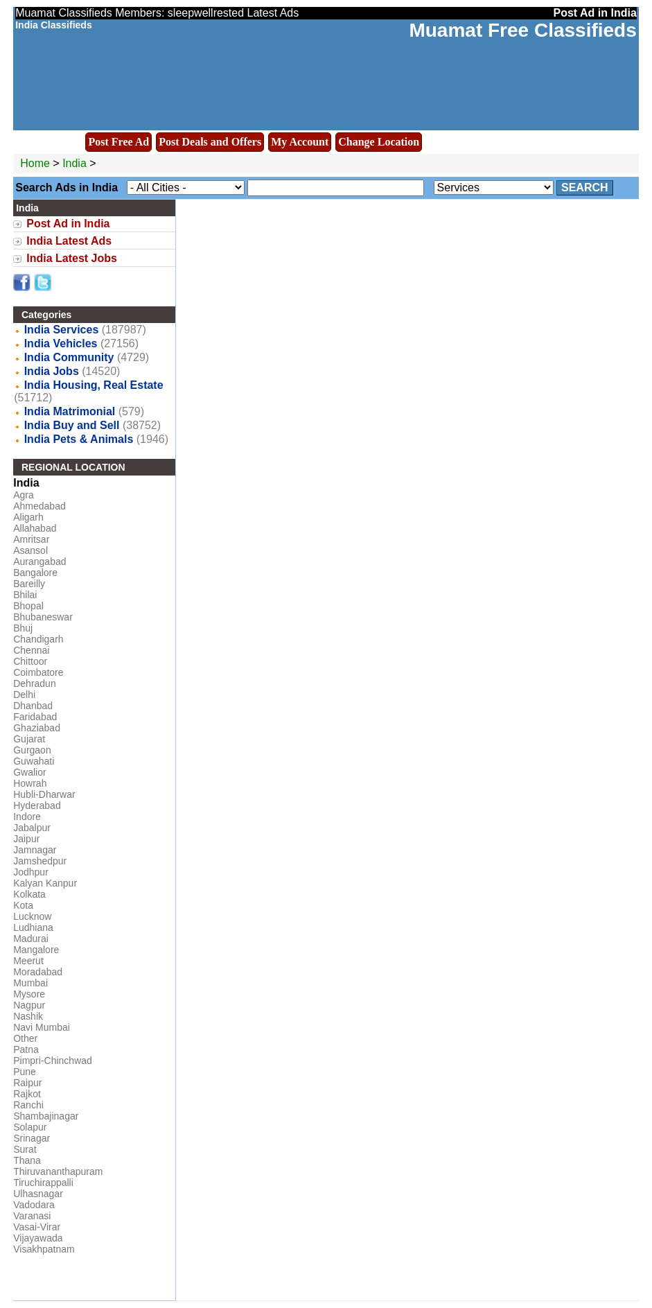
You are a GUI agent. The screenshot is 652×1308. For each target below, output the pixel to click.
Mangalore (36, 949)
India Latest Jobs (71, 258)
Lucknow (32, 916)
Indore (27, 816)
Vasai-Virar (36, 1226)
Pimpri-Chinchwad (52, 1060)
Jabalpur (32, 827)
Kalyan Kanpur (45, 883)
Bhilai (25, 594)
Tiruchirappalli (43, 1182)
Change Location (378, 142)
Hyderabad (37, 805)
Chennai (31, 650)
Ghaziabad (36, 727)
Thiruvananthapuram (58, 1171)
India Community (69, 357)
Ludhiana (33, 927)
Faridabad (35, 716)
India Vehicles (61, 343)
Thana (27, 1160)
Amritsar (31, 539)
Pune (24, 1071)
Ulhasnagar (38, 1193)
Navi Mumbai (41, 1027)
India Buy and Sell (72, 425)
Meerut (28, 960)
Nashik (28, 1016)
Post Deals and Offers (210, 142)
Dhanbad (33, 705)
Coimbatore (38, 672)
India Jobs (51, 371)
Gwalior (29, 772)
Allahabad (34, 528)
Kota (23, 905)
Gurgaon (32, 750)
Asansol (30, 550)
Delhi (24, 694)
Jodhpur (31, 872)
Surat (24, 1149)
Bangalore (35, 572)
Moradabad (37, 971)
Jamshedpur (40, 860)
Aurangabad (39, 561)
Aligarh (28, 517)
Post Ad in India (67, 223)
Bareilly (29, 583)
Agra (23, 494)
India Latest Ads (69, 241)
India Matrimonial (70, 411)
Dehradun (34, 683)
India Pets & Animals (79, 439)
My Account (299, 142)
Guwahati (33, 761)
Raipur (27, 1082)
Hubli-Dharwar (44, 794)
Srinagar (31, 1138)
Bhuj (23, 628)
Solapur (29, 1127)
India (74, 163)
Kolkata (29, 894)
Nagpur (29, 1005)
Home (35, 163)
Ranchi (28, 1104)
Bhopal (28, 605)
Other (25, 1038)
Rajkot (27, 1093)
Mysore (29, 994)
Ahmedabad (39, 506)
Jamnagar (34, 849)
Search (584, 187)
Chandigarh (38, 639)
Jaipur (26, 838)
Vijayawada (37, 1238)
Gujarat (29, 738)
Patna (26, 1049)
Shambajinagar (45, 1116)
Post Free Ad (118, 142)
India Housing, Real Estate (94, 385)
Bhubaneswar (43, 616)
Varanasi (32, 1215)
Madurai (31, 938)
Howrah (29, 783)
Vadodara (34, 1204)
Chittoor (30, 661)
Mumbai (30, 982)
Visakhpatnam (43, 1249)
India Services (61, 329)
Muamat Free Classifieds (522, 30)
